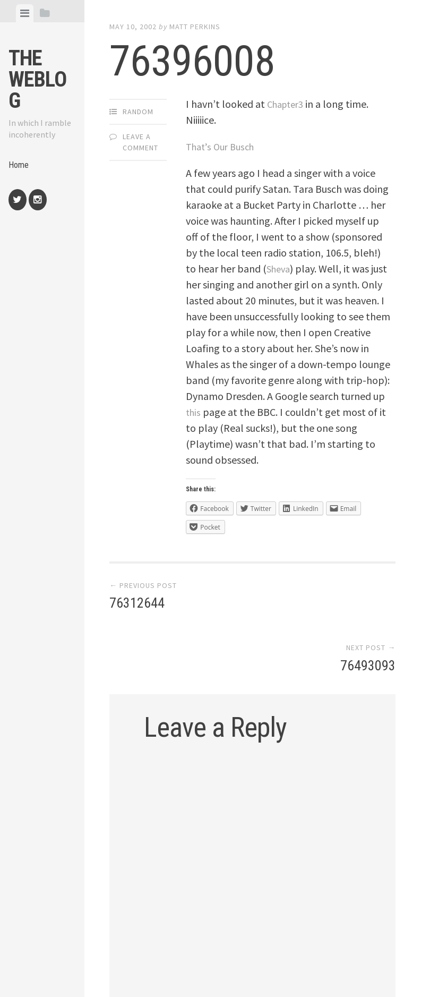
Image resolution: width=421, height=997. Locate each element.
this (194, 412)
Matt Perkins (194, 26)
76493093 (368, 605)
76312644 (137, 605)
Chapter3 (288, 103)
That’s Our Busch (223, 146)
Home (19, 166)
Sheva (280, 268)
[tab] (24, 13)
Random (138, 111)
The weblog (37, 79)
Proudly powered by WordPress (181, 967)
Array (329, 967)
